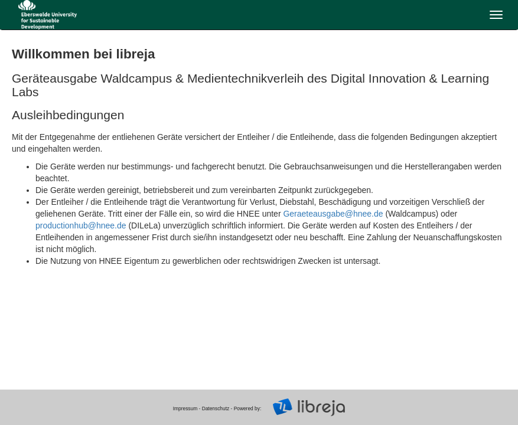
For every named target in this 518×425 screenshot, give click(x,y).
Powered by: (248, 408)
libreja (47, 15)
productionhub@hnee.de (80, 225)
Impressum (185, 408)
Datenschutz (216, 408)
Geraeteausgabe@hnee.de (333, 213)
